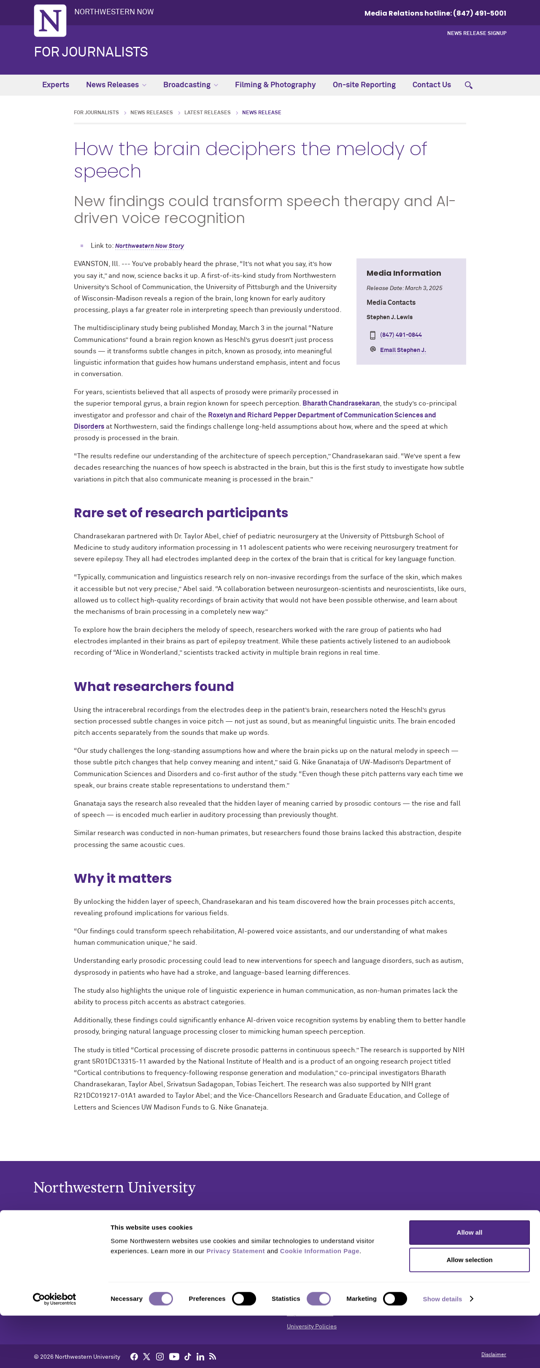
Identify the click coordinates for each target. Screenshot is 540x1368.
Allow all (470, 1284)
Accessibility (304, 1235)
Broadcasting (190, 85)
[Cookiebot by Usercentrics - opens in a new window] (55, 1351)
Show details (442, 1351)
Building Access (308, 1248)
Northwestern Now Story (149, 246)
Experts (55, 85)
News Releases (116, 85)
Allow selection (469, 1312)
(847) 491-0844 (401, 335)
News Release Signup (476, 33)
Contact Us (432, 85)
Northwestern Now (114, 12)
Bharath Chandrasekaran (341, 403)
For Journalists (91, 52)
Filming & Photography (275, 85)
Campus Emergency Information (330, 1261)
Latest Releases (207, 113)
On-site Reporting (364, 85)
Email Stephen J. (403, 350)
